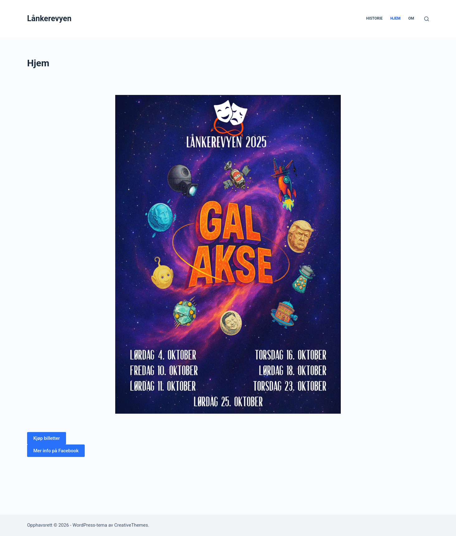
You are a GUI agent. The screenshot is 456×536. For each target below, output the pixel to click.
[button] (46, 438)
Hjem (395, 18)
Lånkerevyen (49, 18)
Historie (374, 18)
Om (411, 18)
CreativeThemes (131, 525)
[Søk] (426, 18)
